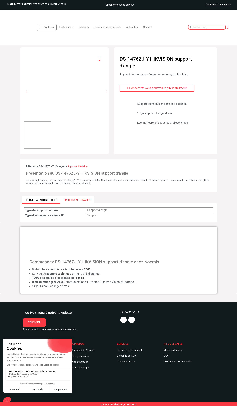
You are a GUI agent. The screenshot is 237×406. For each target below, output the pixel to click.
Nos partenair (79, 356)
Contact (147, 27)
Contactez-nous (126, 361)
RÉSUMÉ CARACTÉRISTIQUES (41, 199)
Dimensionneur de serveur (118, 4)
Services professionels (107, 27)
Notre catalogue (80, 367)
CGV (166, 355)
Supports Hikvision (78, 166)
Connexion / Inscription (218, 4)
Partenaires (66, 27)
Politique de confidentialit (177, 361)
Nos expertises (80, 361)
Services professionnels (130, 349)
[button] (26, 91)
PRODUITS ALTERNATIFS (77, 199)
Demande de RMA (126, 355)
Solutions (83, 27)
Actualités (132, 27)
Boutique (49, 27)
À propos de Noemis (83, 349)
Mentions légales (173, 349)
